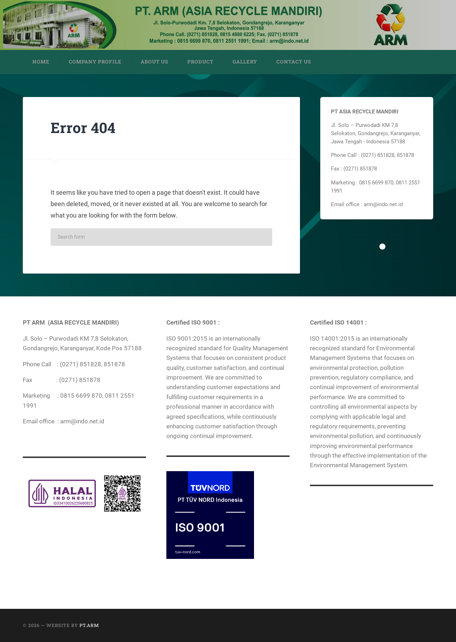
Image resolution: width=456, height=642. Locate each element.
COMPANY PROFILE (95, 61)
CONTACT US (293, 61)
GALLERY (245, 61)
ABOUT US (154, 61)
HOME (41, 61)
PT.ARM (89, 625)
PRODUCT (200, 61)
